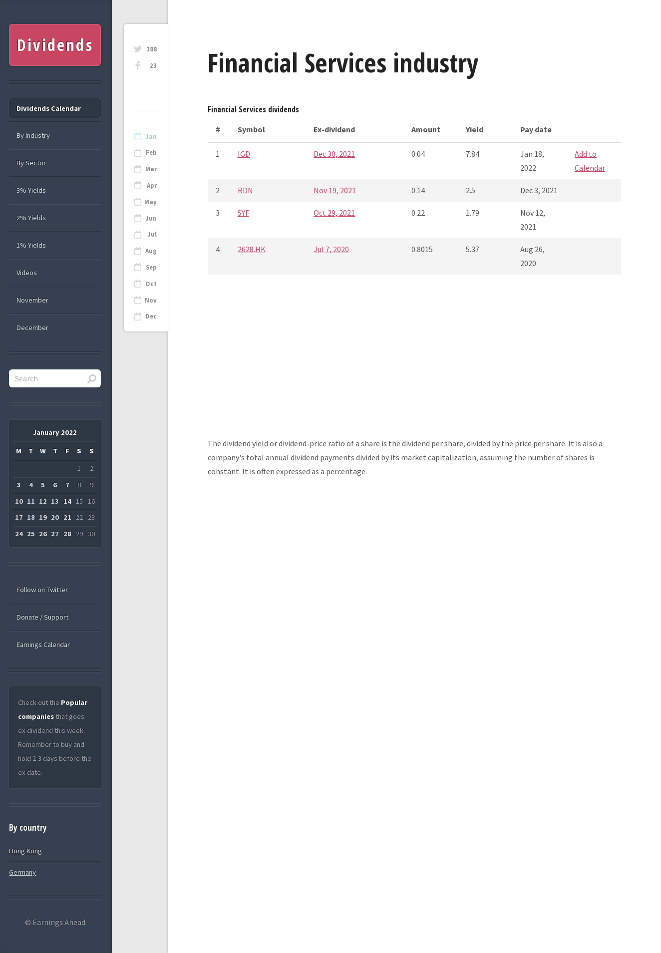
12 (43, 501)
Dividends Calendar (48, 108)
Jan (151, 136)
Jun (151, 218)
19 (43, 517)
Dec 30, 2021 (334, 154)
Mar (151, 169)
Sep (151, 267)
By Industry (33, 135)
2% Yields (31, 217)
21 (67, 517)
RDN (245, 190)
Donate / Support (42, 617)
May (150, 202)
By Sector (31, 162)
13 (55, 501)
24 (19, 533)
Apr (152, 185)
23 (153, 65)
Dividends (55, 44)
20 (55, 517)
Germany (22, 872)
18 (31, 517)
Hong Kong (25, 850)
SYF (243, 213)
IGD (244, 154)
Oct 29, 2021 (334, 213)
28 (67, 533)
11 (31, 501)
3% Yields (31, 190)
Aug (151, 251)
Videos (26, 272)
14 (67, 501)
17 (19, 517)
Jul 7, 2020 (331, 249)
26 (43, 533)
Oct (151, 284)
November (32, 300)
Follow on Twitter (42, 589)
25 (31, 533)
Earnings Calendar (43, 644)
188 (151, 49)
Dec (151, 316)
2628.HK (252, 249)
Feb (151, 152)
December (32, 327)
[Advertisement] (414, 366)
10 (19, 501)
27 (55, 533)
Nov (151, 300)
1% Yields (31, 245)
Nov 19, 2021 (335, 190)
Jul (152, 234)
